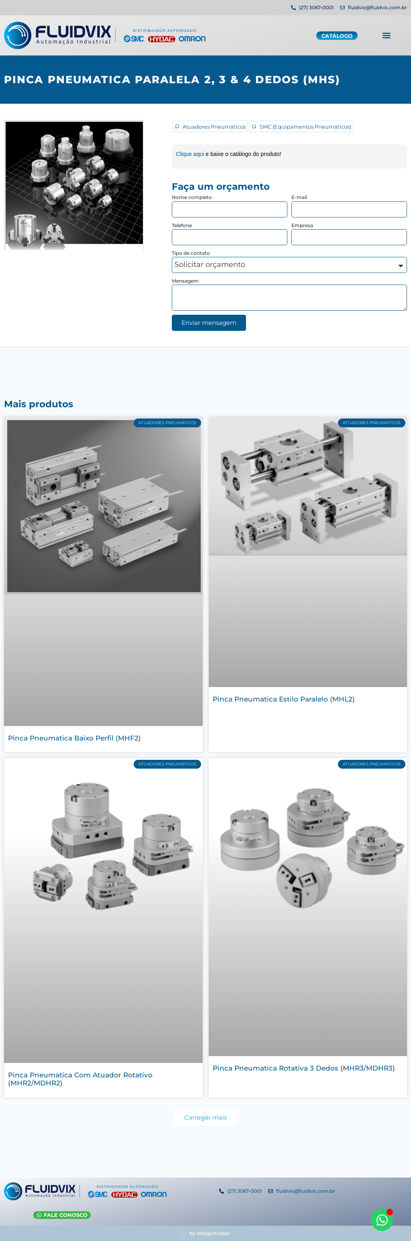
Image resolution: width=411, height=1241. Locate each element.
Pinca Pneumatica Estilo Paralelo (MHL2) (284, 699)
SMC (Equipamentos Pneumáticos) (305, 126)
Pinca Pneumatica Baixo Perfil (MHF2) (74, 738)
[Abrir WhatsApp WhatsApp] (382, 1220)
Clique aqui (191, 154)
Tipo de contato (191, 253)
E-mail (299, 197)
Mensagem (185, 281)
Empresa (302, 225)
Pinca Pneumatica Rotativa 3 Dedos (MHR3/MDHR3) (304, 1068)
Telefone (182, 225)
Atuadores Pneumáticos (214, 126)
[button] (386, 34)
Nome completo (192, 197)
